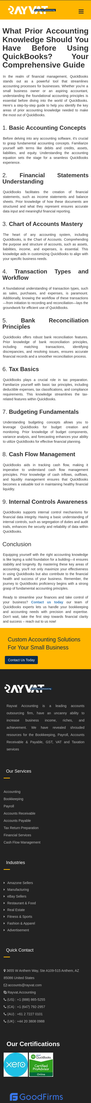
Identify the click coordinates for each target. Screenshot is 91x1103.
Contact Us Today (21, 660)
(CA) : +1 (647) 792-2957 (25, 1007)
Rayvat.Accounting (22, 992)
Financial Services (17, 835)
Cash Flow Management (22, 842)
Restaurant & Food (21, 903)
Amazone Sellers (20, 883)
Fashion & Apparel (21, 923)
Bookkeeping (13, 799)
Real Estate (16, 910)
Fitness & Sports (19, 917)
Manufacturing (18, 890)
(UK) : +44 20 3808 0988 (25, 1021)
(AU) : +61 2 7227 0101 (24, 1014)
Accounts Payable (17, 821)
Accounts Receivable (19, 813)
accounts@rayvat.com (24, 985)
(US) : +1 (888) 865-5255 (25, 999)
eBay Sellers (16, 896)
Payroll (9, 806)
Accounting (12, 792)
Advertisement (18, 930)
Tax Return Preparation (21, 828)
